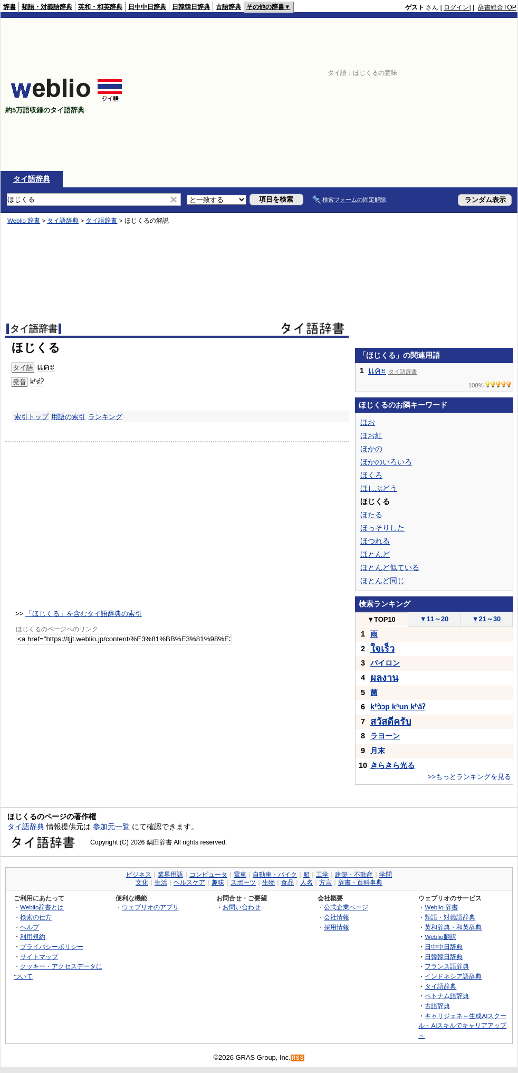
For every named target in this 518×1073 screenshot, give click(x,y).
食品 (287, 882)
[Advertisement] (410, 94)
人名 (306, 882)
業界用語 (170, 874)
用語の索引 (68, 417)
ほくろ (371, 475)
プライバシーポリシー (51, 946)
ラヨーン (385, 736)
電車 (240, 874)
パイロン (385, 663)
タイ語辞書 (101, 220)
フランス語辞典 (447, 966)
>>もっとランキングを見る (469, 777)
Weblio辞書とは (42, 907)
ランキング (105, 417)
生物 (268, 882)
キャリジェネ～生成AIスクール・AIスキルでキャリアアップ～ (462, 1025)
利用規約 (32, 936)
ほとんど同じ (382, 580)
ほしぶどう (378, 488)
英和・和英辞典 (100, 7)
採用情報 (336, 927)
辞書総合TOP (497, 7)
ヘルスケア (189, 882)
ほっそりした (382, 528)
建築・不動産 (354, 874)
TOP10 (381, 619)
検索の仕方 (36, 917)
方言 (325, 882)
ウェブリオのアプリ (150, 907)
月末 (377, 750)
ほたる (371, 514)
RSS (298, 1058)
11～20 (434, 619)
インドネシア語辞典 (453, 976)
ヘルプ (29, 927)
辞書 (9, 7)
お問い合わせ (242, 907)
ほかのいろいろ (386, 462)
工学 (322, 874)
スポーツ (243, 882)
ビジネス (138, 874)
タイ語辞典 (31, 179)
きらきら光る (392, 765)
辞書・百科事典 (360, 882)
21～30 (486, 619)
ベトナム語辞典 (447, 995)
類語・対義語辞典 (47, 7)
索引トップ (31, 417)
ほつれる (375, 541)
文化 (142, 882)
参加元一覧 (111, 826)
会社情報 (336, 917)
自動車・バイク (275, 874)
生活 (161, 882)
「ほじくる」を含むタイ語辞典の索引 (83, 614)
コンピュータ (208, 874)
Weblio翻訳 (440, 936)
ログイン (456, 7)
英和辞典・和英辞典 (453, 927)
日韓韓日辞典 (191, 7)
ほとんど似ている (389, 567)
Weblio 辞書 (23, 220)
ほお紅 (371, 435)
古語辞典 (228, 7)
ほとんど (375, 554)
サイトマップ (39, 956)
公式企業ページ (346, 907)
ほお (367, 422)
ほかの (371, 448)
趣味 (218, 882)
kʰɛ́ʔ (37, 381)
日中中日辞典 (147, 7)
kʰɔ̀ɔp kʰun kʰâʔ (397, 706)
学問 (385, 874)
